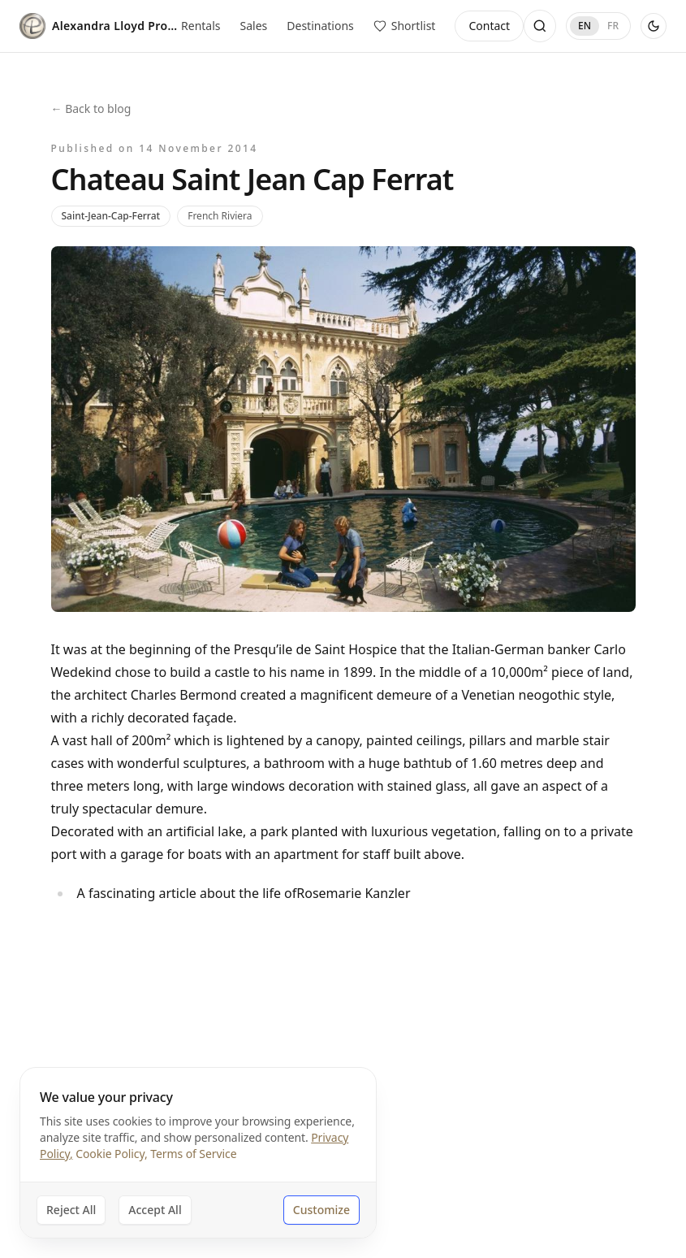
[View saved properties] (404, 26)
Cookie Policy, (111, 1153)
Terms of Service (193, 1153)
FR (613, 26)
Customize (321, 1209)
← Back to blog (91, 108)
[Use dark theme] (654, 26)
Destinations (320, 25)
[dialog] (198, 1152)
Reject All (71, 1209)
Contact (489, 25)
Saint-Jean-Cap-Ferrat (111, 216)
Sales (254, 25)
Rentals (200, 25)
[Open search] (540, 26)
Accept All (154, 1209)
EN (584, 26)
